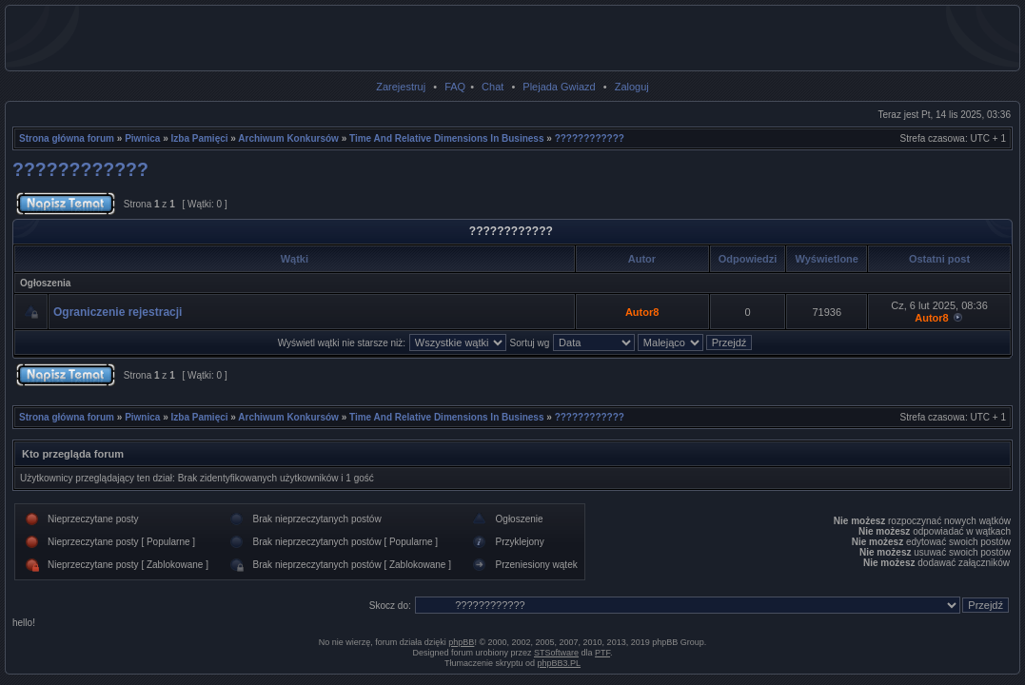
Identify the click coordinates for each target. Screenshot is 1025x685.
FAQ (454, 86)
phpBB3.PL (559, 663)
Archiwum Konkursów (288, 138)
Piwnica (142, 138)
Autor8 (642, 312)
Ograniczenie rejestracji (117, 312)
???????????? (589, 138)
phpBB (461, 642)
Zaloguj (632, 86)
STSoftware (556, 652)
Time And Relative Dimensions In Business (446, 138)
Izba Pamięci (199, 138)
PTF (602, 652)
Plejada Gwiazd (558, 86)
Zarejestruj (400, 86)
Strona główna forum (66, 138)
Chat (492, 86)
